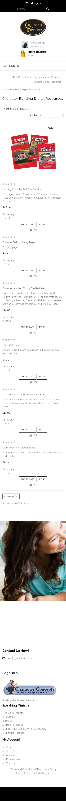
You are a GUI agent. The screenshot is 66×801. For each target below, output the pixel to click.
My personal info (11, 759)
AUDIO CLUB (36, 46)
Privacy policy (23, 773)
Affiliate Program (42, 773)
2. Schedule (8, 717)
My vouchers (9, 763)
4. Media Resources (12, 725)
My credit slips (10, 751)
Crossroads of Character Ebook (18, 447)
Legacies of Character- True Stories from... (24, 394)
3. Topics (7, 721)
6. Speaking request (13, 733)
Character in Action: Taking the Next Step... (24, 288)
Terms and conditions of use (25, 769)
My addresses (9, 755)
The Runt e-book (11, 345)
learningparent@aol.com (19, 658)
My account (11, 740)
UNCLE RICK (38, 42)
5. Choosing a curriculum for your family (24, 729)
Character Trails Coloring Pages (18, 242)
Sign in (37, 3)
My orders (7, 747)
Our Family (50, 769)
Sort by (33, 115)
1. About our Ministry (13, 713)
